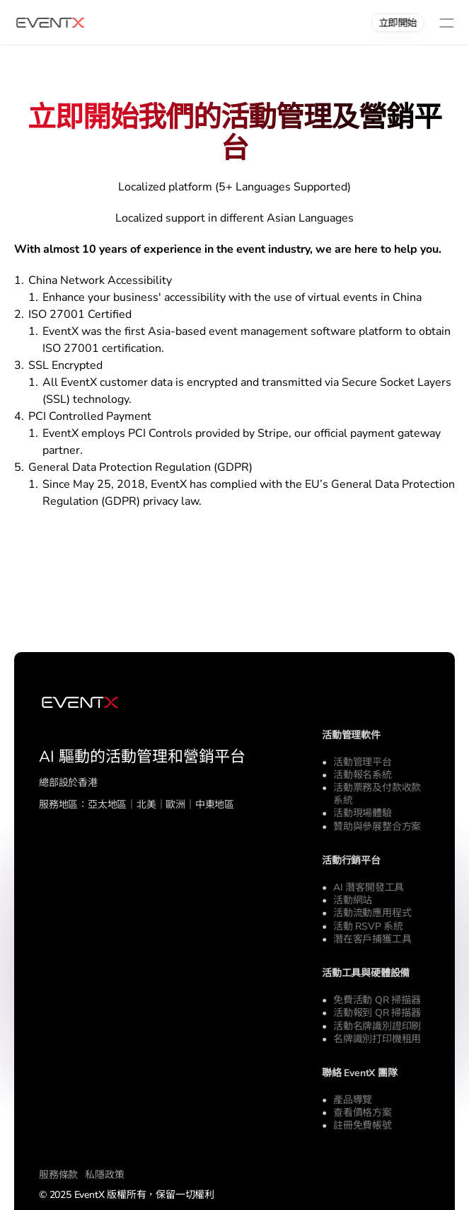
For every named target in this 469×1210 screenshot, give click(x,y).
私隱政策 (104, 1175)
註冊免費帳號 (362, 1125)
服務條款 (58, 1175)
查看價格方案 (362, 1112)
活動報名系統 (362, 775)
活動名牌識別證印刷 (377, 1026)
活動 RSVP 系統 (368, 926)
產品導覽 (352, 1100)
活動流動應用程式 (372, 913)
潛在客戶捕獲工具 (372, 939)
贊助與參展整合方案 (377, 826)
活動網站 (352, 900)
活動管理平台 (362, 762)
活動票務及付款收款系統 (377, 794)
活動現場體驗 (362, 813)
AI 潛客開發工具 (368, 887)
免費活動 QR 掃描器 (377, 1000)
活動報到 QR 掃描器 (377, 1013)
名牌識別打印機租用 (377, 1039)
